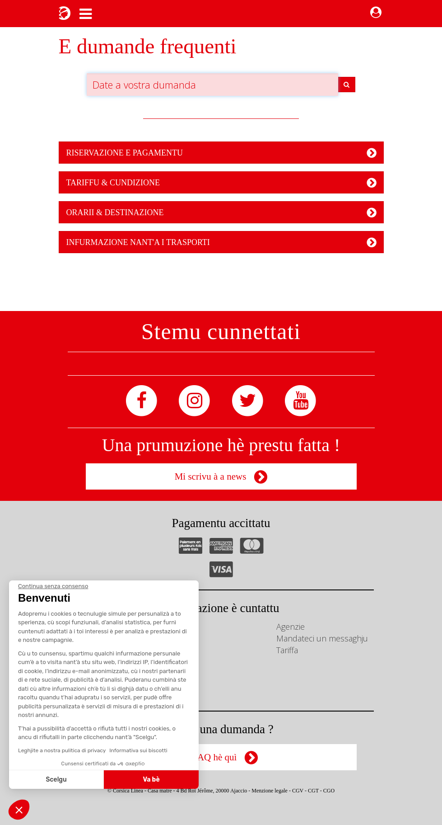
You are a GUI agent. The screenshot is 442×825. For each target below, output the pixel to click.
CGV (297, 790)
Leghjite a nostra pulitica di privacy (62, 750)
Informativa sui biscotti (138, 750)
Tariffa (287, 650)
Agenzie (290, 626)
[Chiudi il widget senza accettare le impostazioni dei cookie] (53, 586)
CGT (313, 790)
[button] (19, 809)
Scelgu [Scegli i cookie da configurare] (56, 779)
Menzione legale (269, 790)
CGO (329, 790)
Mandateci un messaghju (322, 638)
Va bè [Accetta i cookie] (151, 779)
